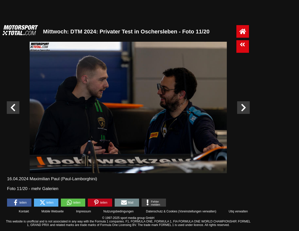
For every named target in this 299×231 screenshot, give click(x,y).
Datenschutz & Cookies (161, 211)
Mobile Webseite (52, 211)
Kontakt (24, 211)
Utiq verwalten (238, 211)
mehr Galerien (44, 188)
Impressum (83, 211)
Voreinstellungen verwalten (197, 211)
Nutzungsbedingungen (118, 211)
